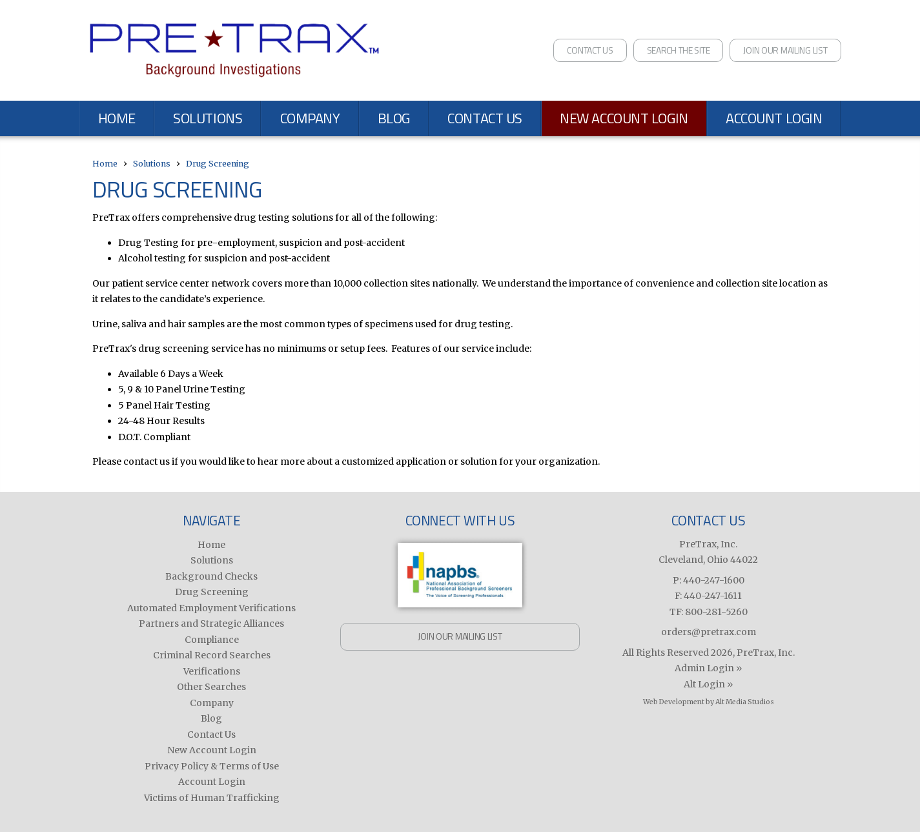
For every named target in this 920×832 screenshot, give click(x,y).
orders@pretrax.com (708, 632)
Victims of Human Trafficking (212, 798)
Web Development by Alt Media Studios (708, 702)
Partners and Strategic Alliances (211, 623)
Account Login (774, 118)
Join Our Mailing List (785, 50)
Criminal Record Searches (212, 655)
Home (117, 118)
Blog (394, 118)
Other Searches (211, 687)
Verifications (211, 671)
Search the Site (678, 50)
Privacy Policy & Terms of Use (212, 766)
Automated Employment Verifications (211, 608)
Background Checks (211, 576)
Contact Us (590, 50)
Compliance (212, 639)
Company (310, 118)
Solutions (207, 118)
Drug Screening (217, 163)
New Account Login (624, 118)
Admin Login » (708, 668)
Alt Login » (708, 684)
